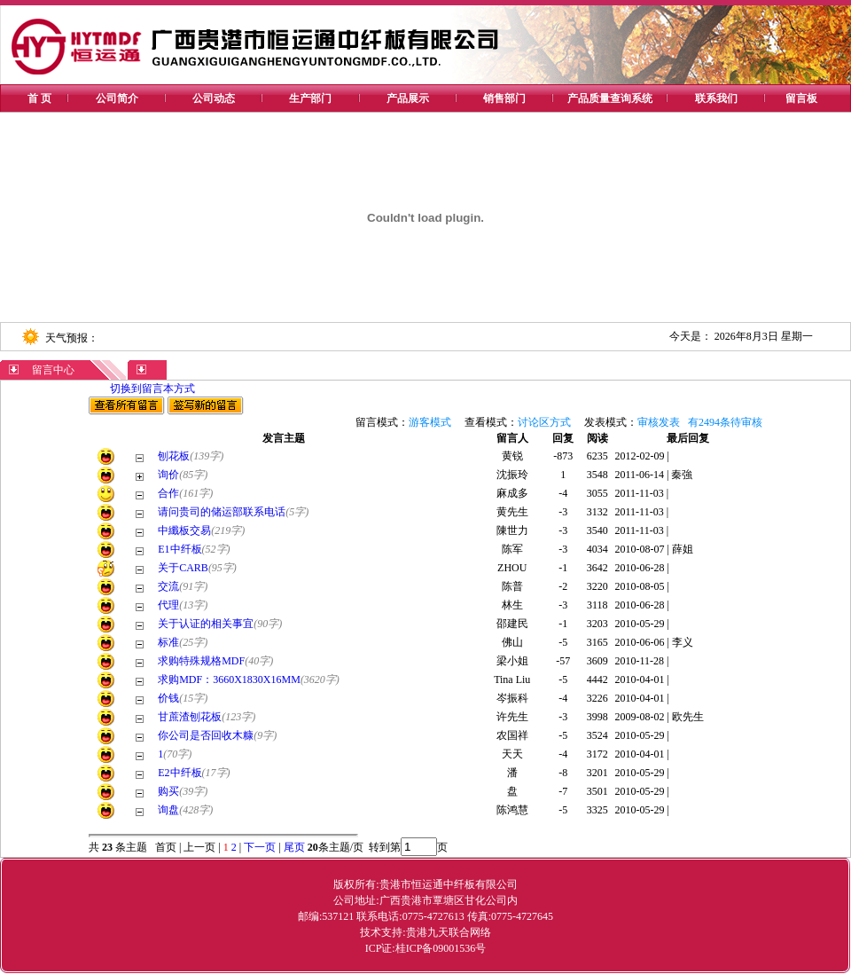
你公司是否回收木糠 (206, 735)
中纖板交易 (184, 530)
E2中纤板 (179, 772)
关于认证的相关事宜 (206, 623)
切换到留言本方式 (152, 388)
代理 (168, 605)
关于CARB (183, 568)
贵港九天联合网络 (448, 932)
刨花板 (174, 456)
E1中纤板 (179, 549)
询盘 (168, 810)
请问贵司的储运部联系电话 (221, 512)
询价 (168, 474)
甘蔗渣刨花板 (190, 717)
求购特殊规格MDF (201, 661)
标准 (168, 642)
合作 (168, 493)
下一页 (260, 847)
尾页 (293, 847)
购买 (168, 791)
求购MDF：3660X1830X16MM (229, 679)
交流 (168, 586)
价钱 (168, 698)
